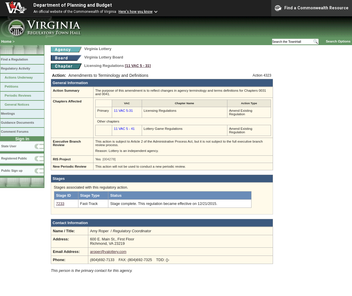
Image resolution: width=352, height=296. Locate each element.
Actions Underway (19, 77)
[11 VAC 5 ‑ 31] (138, 65)
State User (8, 146)
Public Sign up (11, 170)
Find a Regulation (14, 59)
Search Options (338, 41)
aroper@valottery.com (108, 251)
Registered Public (14, 158)
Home (6, 41)
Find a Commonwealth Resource (312, 8)
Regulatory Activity (15, 68)
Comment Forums (14, 131)
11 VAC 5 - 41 (124, 128)
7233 (60, 203)
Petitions (11, 86)
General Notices (17, 104)
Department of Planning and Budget (72, 5)
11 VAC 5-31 (123, 110)
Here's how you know (135, 12)
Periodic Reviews (18, 95)
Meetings (8, 113)
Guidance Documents (17, 122)
